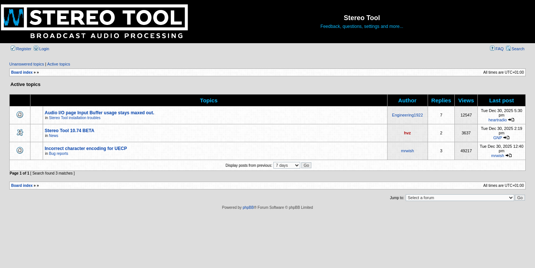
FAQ (497, 49)
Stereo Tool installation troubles (75, 118)
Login (41, 49)
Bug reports (58, 153)
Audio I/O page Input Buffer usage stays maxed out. (99, 112)
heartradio (498, 120)
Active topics (58, 64)
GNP (497, 137)
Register (21, 49)
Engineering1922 (407, 115)
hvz (407, 133)
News (53, 136)
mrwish (407, 151)
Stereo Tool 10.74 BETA (69, 130)
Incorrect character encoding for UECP (86, 148)
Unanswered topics (26, 64)
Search (515, 49)
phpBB (248, 207)
